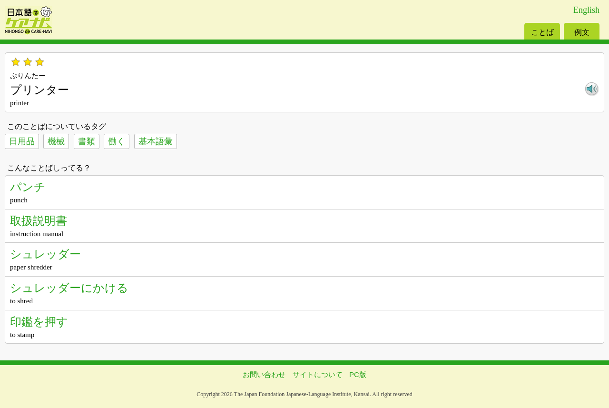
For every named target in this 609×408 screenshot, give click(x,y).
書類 (86, 141)
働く (116, 141)
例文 (581, 32)
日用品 (22, 141)
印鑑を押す (39, 321)
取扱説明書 (38, 220)
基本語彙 (155, 141)
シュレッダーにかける (69, 287)
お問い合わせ (264, 374)
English (586, 10)
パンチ (28, 186)
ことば (542, 32)
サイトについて (318, 374)
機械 (56, 141)
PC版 (357, 374)
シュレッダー (45, 254)
